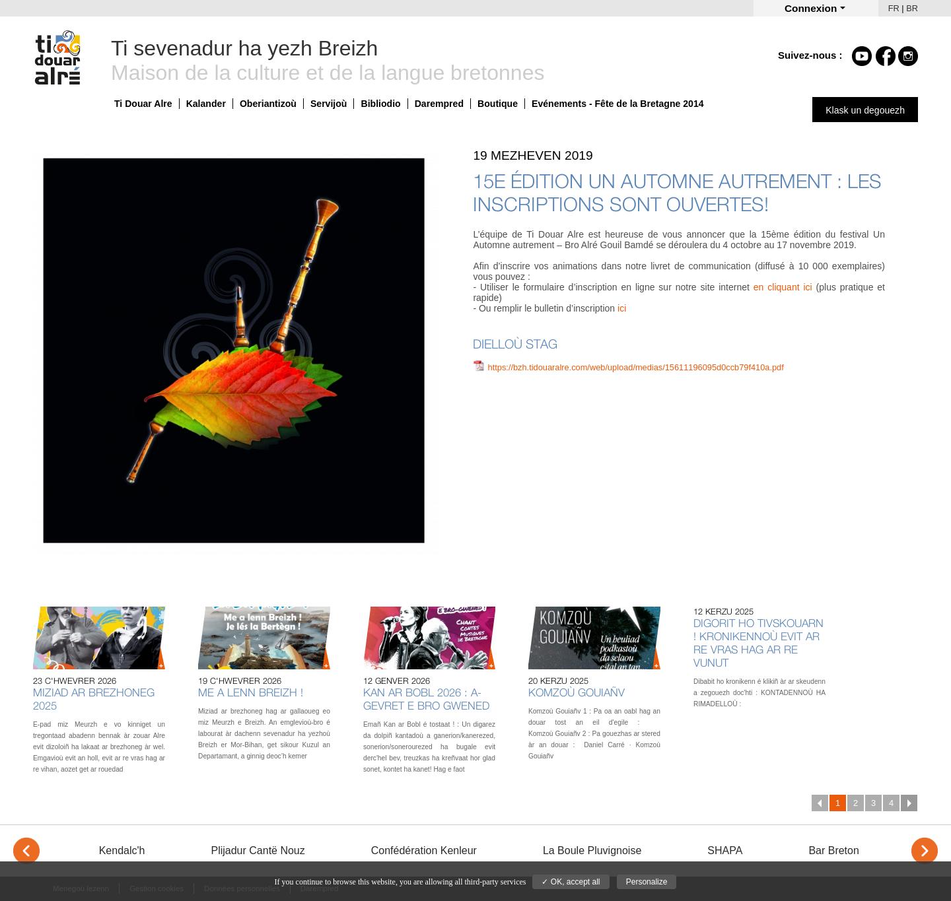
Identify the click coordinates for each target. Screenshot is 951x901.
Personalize (647, 881)
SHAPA (724, 850)
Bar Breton (833, 850)
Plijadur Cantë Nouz (257, 850)
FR (893, 8)
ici (621, 308)
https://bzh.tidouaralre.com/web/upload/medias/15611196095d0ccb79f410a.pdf (636, 367)
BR (912, 8)
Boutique (497, 103)
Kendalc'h (122, 850)
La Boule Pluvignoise (592, 850)
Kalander (206, 103)
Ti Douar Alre (143, 103)
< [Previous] (26, 851)
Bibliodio (380, 103)
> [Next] (924, 851)
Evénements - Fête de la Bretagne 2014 (618, 103)
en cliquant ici (783, 287)
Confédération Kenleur (424, 850)
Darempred (439, 103)
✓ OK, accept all (571, 881)
